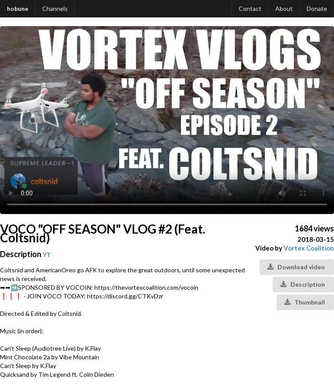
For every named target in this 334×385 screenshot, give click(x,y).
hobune (17, 8)
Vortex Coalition (309, 248)
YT (47, 254)
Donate (317, 8)
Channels (55, 8)
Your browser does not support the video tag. (167, 120)
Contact (250, 8)
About (284, 8)
